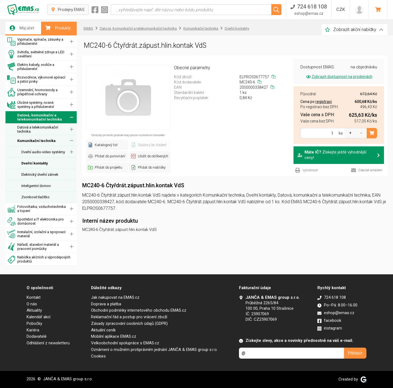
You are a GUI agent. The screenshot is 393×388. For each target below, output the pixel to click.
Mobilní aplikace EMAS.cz (113, 336)
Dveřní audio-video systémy (43, 152)
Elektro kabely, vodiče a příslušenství (30, 67)
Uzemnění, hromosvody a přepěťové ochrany (32, 92)
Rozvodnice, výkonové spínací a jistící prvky (36, 79)
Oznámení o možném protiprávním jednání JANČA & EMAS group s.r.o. (154, 349)
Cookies (98, 356)
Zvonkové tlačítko (35, 197)
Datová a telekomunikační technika (37, 129)
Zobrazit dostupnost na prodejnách (338, 76)
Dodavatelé (37, 336)
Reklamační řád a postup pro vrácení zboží (129, 316)
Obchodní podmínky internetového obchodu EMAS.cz (138, 310)
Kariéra (33, 330)
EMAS (88, 28)
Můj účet (22, 28)
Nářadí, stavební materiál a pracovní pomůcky (33, 246)
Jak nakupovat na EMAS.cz (115, 297)
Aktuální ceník (103, 330)
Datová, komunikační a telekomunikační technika (34, 117)
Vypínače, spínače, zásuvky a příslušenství (35, 41)
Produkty (58, 28)
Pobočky (34, 323)
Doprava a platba (106, 304)
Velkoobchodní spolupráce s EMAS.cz (125, 342)
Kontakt (34, 297)
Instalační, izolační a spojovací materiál (36, 234)
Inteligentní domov (36, 186)
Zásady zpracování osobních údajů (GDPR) (129, 323)
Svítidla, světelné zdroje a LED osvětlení (35, 54)
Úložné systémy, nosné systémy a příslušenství (30, 105)
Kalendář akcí (38, 316)
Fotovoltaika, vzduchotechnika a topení (36, 209)
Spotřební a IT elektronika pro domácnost (35, 221)
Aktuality (34, 310)
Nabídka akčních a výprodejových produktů (38, 259)
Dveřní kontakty (34, 163)
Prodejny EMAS (68, 9)
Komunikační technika (36, 141)
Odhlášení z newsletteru (48, 342)
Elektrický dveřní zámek (39, 174)
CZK (340, 9)
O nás (32, 304)
